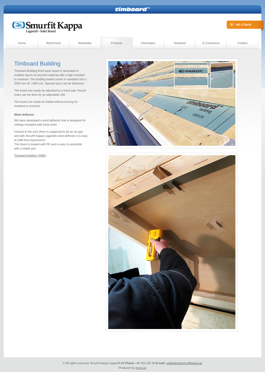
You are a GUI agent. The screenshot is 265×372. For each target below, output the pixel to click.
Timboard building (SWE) (30, 155)
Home (22, 43)
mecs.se (141, 367)
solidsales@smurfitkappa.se (184, 363)
